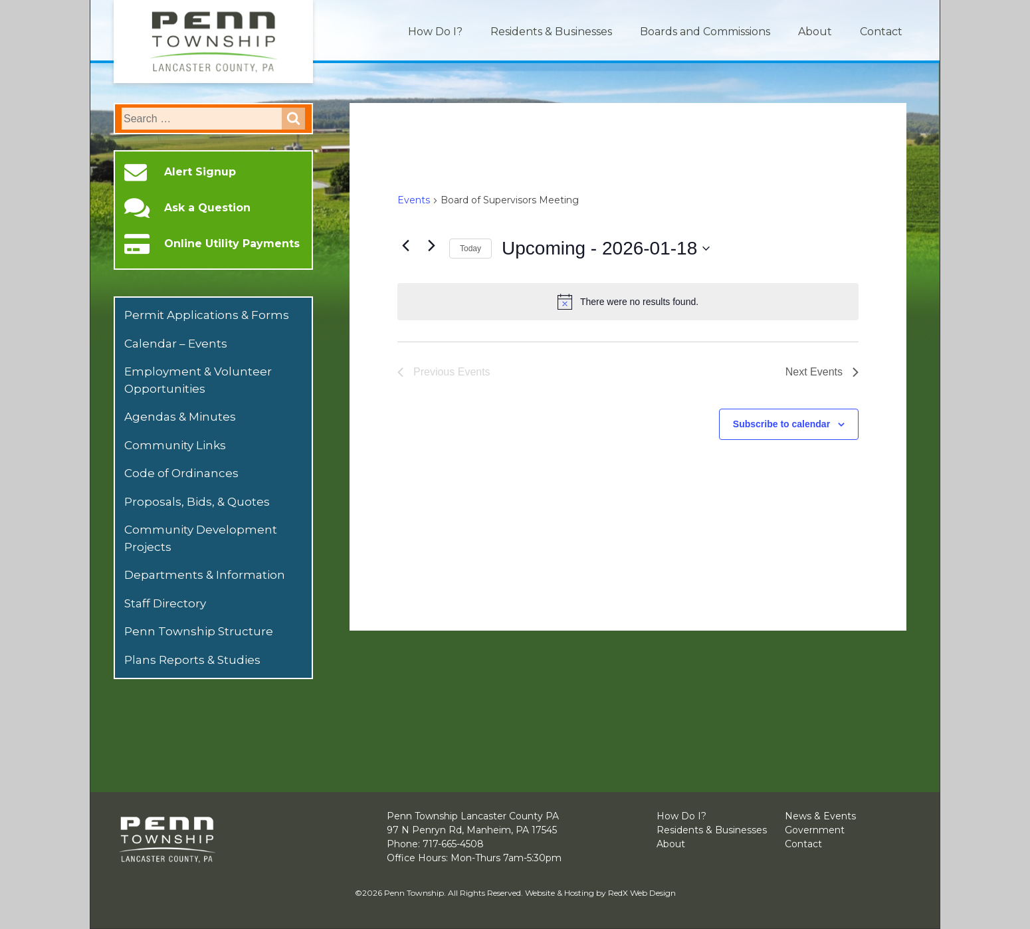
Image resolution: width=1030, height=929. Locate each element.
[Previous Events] (405, 245)
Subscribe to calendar (781, 424)
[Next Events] (431, 245)
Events (413, 200)
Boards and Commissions (705, 31)
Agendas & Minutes (180, 416)
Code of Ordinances (181, 473)
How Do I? (435, 31)
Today (470, 248)
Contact (881, 31)
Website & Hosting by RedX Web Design (600, 893)
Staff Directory (165, 603)
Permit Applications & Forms (206, 315)
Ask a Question (207, 208)
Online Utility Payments (232, 244)
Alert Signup (200, 172)
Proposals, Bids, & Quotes (197, 501)
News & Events (820, 816)
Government (815, 830)
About (815, 31)
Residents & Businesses (551, 31)
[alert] (628, 301)
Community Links (175, 445)
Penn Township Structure (198, 631)
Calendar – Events (175, 343)
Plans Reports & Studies (192, 660)
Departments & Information (204, 574)
